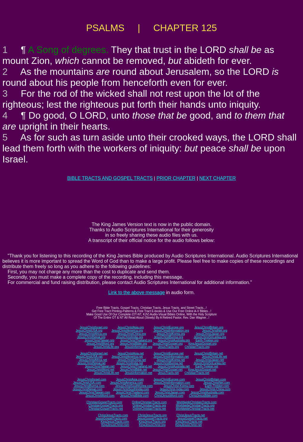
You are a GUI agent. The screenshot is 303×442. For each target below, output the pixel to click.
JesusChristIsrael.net (93, 353)
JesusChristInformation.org (171, 330)
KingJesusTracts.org (152, 421)
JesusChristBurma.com (89, 386)
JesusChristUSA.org (89, 330)
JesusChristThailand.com (132, 392)
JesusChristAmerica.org (127, 330)
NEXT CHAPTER (217, 178)
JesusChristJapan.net (210, 360)
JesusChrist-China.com (215, 389)
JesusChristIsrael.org (93, 327)
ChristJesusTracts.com (113, 415)
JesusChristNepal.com (87, 389)
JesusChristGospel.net (168, 369)
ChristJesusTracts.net (190, 415)
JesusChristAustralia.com (207, 392)
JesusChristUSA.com (87, 382)
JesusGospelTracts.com (111, 418)
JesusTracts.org (168, 347)
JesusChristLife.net (214, 356)
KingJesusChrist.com (115, 425)
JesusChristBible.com (134, 395)
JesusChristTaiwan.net (100, 366)
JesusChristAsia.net (130, 353)
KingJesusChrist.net (188, 425)
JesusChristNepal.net (92, 363)
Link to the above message (136, 292)
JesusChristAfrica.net (93, 360)
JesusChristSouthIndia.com (131, 389)
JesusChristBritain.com (211, 379)
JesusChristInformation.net (171, 356)
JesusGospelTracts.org (152, 418)
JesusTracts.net (168, 373)
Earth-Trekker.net (206, 366)
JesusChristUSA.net (89, 356)
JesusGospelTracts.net (192, 418)
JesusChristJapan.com (170, 392)
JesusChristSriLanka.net (209, 363)
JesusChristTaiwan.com (94, 392)
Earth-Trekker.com (217, 386)
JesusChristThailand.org (136, 340)
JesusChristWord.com (100, 395)
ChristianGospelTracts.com (104, 402)
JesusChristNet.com (216, 382)
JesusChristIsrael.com (91, 379)
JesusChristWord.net (100, 369)
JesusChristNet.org (214, 330)
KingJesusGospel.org (202, 343)
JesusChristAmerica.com (126, 382)
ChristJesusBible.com (203, 395)
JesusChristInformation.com (172, 382)
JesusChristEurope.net (168, 353)
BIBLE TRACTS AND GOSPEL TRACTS (110, 178)
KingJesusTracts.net (188, 421)
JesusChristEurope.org (169, 327)
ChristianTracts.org (197, 347)
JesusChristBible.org (133, 343)
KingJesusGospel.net (202, 369)
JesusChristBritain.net (208, 353)
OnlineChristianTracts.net (149, 408)
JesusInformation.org (138, 347)
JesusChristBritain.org (208, 327)
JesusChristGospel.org (168, 343)
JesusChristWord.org (100, 343)
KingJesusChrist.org (152, 425)
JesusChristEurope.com (169, 379)
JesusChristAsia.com (130, 379)
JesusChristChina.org (131, 333)
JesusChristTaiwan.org (100, 340)
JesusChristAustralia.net (174, 366)
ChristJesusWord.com (168, 395)
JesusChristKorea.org (171, 333)
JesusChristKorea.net (171, 360)
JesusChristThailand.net (136, 366)
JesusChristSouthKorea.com (134, 386)
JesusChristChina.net (132, 360)
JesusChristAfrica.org (93, 333)
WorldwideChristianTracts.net (195, 408)
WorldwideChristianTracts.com (197, 402)
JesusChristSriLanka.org (210, 337)
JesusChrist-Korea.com (178, 386)
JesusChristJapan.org (210, 333)
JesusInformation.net (138, 373)
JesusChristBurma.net (168, 363)
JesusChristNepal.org (91, 337)
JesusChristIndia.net (129, 363)
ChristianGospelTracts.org (105, 405)
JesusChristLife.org (106, 347)
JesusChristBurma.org (168, 337)
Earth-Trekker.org (207, 340)
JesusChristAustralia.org (174, 340)
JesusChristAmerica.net (127, 356)
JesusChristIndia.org (129, 337)
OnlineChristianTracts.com (149, 402)
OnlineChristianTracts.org (149, 405)
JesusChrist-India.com (174, 389)
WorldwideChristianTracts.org (195, 405)
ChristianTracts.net (196, 373)
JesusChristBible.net (133, 369)
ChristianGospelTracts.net (106, 408)
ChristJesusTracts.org (152, 415)
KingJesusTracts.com (115, 421)
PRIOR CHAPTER (176, 178)
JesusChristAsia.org (130, 327)
